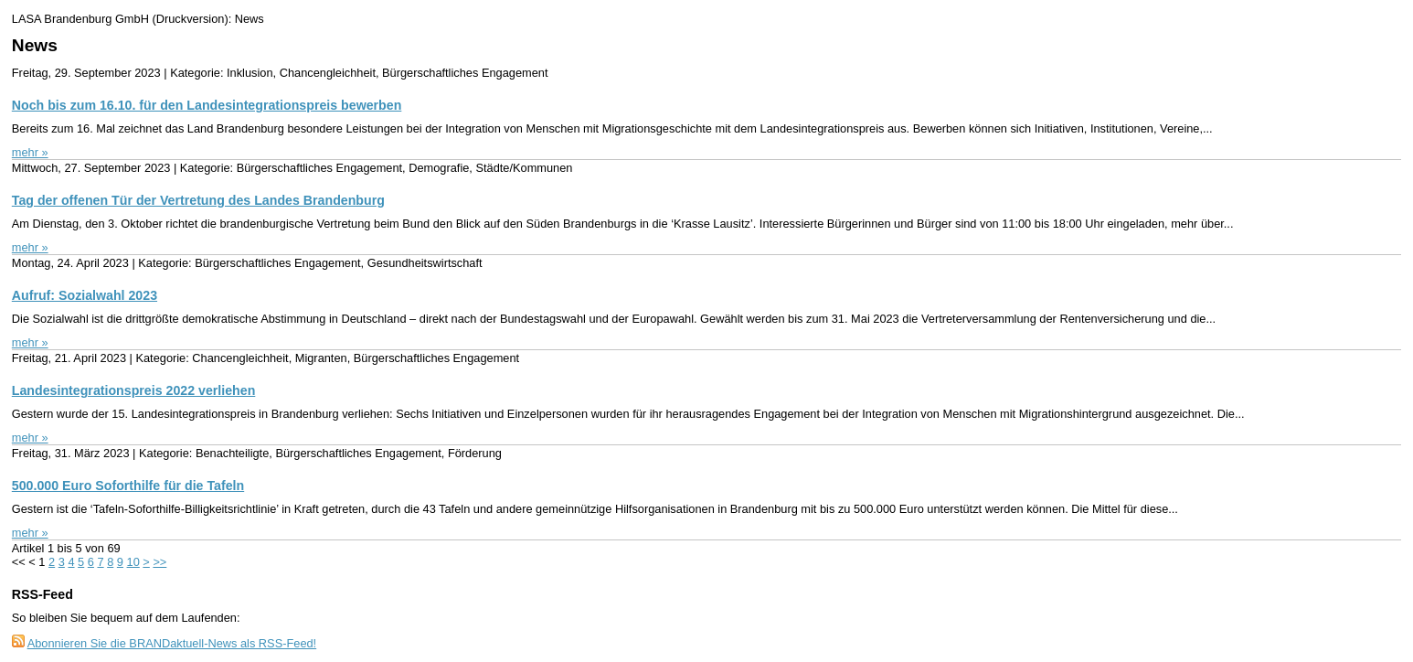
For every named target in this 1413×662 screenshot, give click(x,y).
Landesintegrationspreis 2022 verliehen (134, 390)
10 (133, 562)
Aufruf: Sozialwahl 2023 (84, 295)
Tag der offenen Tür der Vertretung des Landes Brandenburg (198, 200)
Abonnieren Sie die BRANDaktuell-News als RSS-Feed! (172, 643)
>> (159, 562)
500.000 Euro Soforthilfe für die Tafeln (128, 485)
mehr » (30, 152)
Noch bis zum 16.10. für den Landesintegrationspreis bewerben (207, 105)
